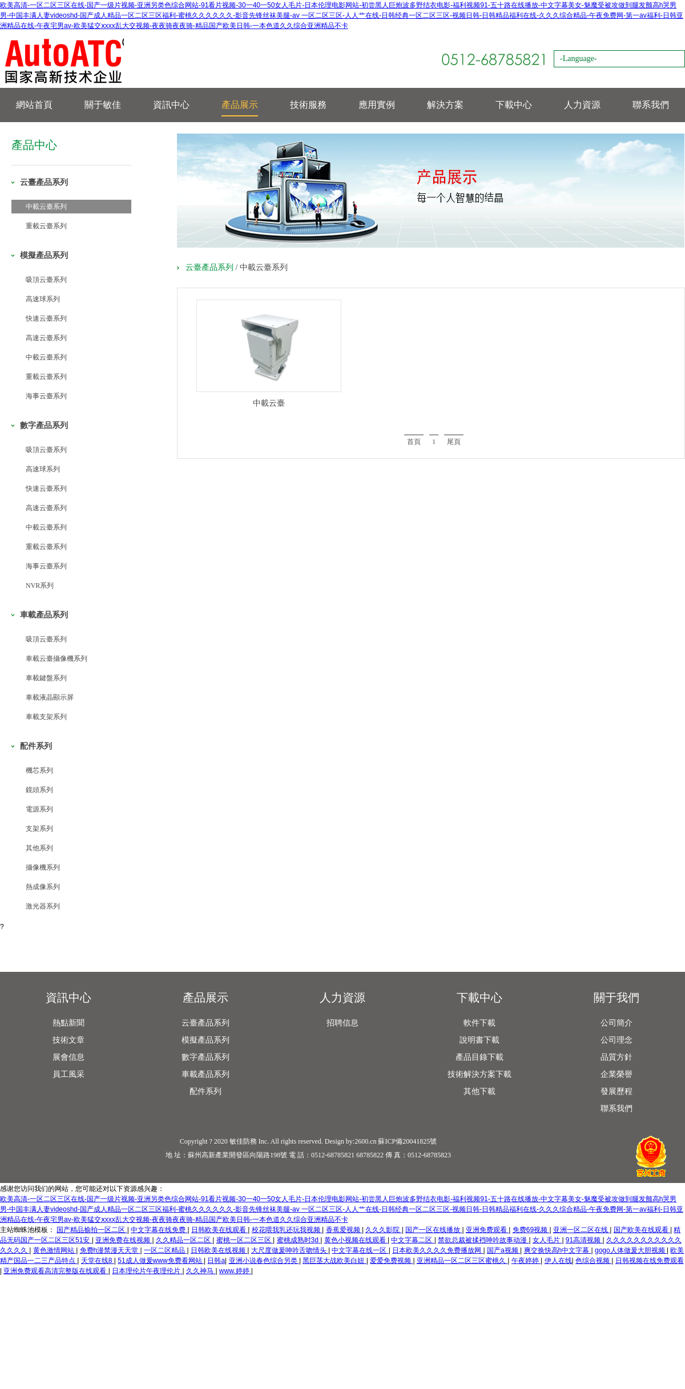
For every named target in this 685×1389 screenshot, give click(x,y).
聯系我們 (650, 105)
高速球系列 (43, 299)
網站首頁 (34, 105)
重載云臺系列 (46, 226)
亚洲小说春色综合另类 (264, 1261)
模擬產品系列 (205, 1040)
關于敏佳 (102, 105)
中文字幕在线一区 (360, 1250)
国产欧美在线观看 (642, 1230)
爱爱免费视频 (391, 1261)
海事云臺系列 (46, 396)
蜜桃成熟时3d (299, 1240)
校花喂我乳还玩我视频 (287, 1230)
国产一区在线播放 (433, 1230)
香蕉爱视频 (344, 1230)
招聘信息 (342, 1023)
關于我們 (616, 997)
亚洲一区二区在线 (581, 1230)
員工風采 (68, 1074)
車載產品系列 (205, 1074)
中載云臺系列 (46, 207)
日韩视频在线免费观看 (649, 1261)
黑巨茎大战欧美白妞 (334, 1261)
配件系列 (205, 1091)
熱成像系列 (43, 887)
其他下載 (479, 1091)
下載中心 (513, 105)
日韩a (216, 1261)
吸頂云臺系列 (46, 280)
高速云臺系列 (46, 338)
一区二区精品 (165, 1250)
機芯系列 (39, 770)
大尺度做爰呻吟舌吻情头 (289, 1250)
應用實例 (376, 105)
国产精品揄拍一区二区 (92, 1230)
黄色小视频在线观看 (356, 1240)
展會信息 (68, 1057)
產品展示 (239, 105)
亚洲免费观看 (487, 1230)
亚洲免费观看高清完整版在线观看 (55, 1271)
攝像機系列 (43, 867)
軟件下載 (479, 1023)
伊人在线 (558, 1261)
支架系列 (39, 829)
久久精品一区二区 (184, 1240)
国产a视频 (503, 1250)
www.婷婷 (235, 1271)
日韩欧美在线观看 (219, 1230)
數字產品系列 (205, 1057)
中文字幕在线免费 (159, 1230)
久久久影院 (383, 1230)
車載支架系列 (46, 717)
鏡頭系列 (39, 790)
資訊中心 (171, 105)
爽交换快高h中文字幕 (557, 1250)
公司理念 (616, 1040)
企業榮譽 (616, 1074)
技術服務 (308, 105)
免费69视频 (531, 1230)
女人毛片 (547, 1240)
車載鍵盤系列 (46, 678)
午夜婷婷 (526, 1261)
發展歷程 (616, 1091)
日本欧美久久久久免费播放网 (437, 1250)
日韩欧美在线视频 (219, 1250)
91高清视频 (584, 1240)
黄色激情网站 (54, 1250)
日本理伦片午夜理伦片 (147, 1271)
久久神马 (200, 1271)
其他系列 (39, 848)
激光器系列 (43, 906)
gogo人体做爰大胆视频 (631, 1250)
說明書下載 (479, 1040)
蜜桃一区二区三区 (244, 1240)
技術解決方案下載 (479, 1074)
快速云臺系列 (46, 318)
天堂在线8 (97, 1261)
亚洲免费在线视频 (123, 1240)
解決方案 (445, 105)
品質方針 (616, 1057)
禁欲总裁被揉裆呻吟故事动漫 (483, 1240)
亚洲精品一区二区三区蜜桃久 (462, 1261)
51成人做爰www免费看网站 (161, 1261)
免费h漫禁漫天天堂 (110, 1250)
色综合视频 (593, 1261)
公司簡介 (616, 1023)
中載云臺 (269, 403)
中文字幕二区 (412, 1240)
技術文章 (68, 1040)
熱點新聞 (68, 1023)
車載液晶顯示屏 (50, 697)
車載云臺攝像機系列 (56, 659)
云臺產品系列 (209, 267)
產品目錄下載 (479, 1057)
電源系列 (39, 809)
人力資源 (582, 105)
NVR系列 (40, 585)
